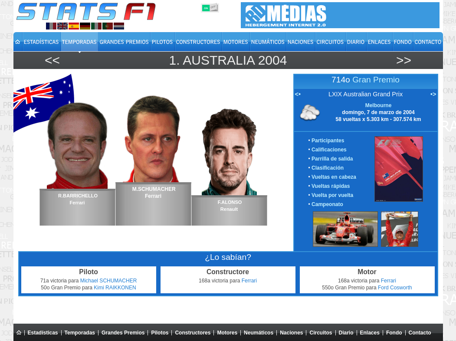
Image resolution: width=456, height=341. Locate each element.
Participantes (328, 141)
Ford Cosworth (395, 288)
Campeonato (327, 204)
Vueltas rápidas (331, 186)
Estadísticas (43, 333)
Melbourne (378, 105)
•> (433, 94)
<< (52, 60)
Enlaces (370, 333)
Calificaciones (329, 150)
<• (298, 94)
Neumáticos (258, 333)
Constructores (192, 333)
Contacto (420, 333)
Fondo (394, 333)
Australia (218, 60)
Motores (227, 333)
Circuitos (320, 333)
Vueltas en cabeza (334, 177)
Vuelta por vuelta (332, 195)
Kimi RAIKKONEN (115, 288)
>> (403, 60)
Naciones (291, 333)
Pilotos (159, 333)
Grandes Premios (123, 333)
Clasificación (328, 168)
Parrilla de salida (332, 159)
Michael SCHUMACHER (108, 281)
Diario (346, 333)
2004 (272, 60)
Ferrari (249, 281)
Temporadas (80, 333)
